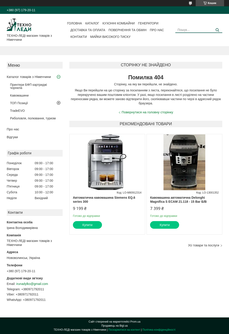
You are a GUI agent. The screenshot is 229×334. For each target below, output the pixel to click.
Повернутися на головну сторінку (147, 112)
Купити (88, 225)
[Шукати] (217, 30)
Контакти (78, 37)
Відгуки (12, 137)
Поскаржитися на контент (124, 329)
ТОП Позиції (19, 103)
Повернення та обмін (127, 30)
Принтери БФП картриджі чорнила (28, 86)
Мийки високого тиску (110, 37)
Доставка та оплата (87, 30)
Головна (74, 23)
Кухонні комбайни (118, 23)
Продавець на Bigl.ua (114, 325)
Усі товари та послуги (203, 245)
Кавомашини (19, 95)
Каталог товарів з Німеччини (29, 77)
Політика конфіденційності (159, 329)
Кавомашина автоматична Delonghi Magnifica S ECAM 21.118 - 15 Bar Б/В (178, 199)
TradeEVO (17, 110)
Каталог (92, 23)
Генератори (148, 23)
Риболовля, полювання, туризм (33, 118)
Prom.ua (135, 321)
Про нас (157, 30)
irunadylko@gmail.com (32, 284)
